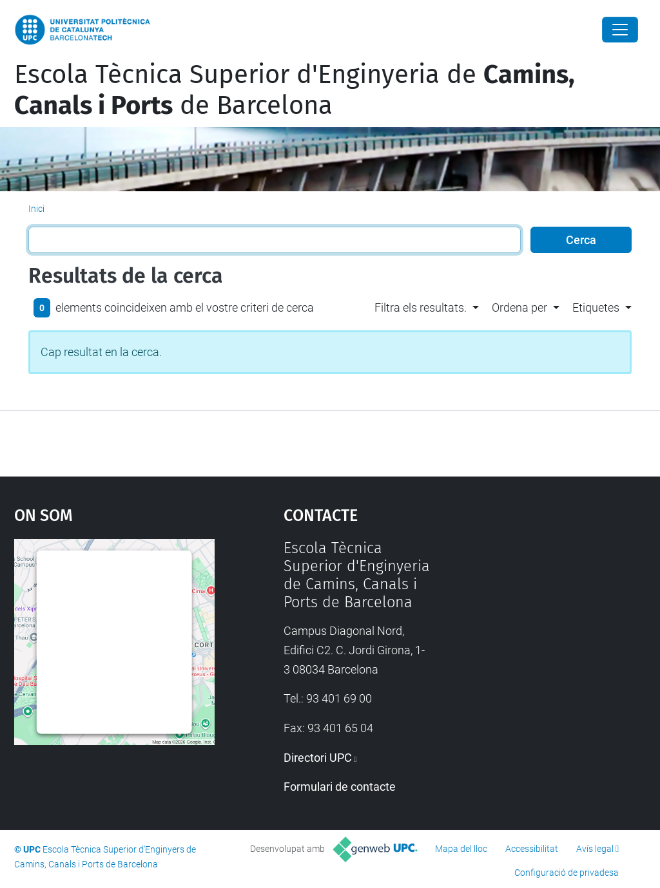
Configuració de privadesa (566, 872)
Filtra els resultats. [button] (420, 307)
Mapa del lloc (461, 849)
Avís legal (595, 849)
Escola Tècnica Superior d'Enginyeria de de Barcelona (294, 90)
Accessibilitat (531, 849)
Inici (36, 208)
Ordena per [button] (519, 307)
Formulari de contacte (340, 786)
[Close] (620, 30)
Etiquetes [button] (595, 307)
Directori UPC (318, 757)
